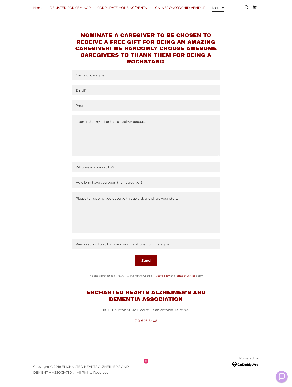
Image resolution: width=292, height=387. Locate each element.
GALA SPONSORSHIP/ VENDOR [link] (180, 8)
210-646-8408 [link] (146, 321)
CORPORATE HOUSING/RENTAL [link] (123, 8)
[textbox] (145, 75)
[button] (218, 8)
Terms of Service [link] (185, 275)
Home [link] (38, 8)
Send (146, 260)
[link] (255, 7)
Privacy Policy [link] (161, 275)
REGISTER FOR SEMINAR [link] (70, 8)
